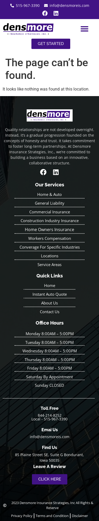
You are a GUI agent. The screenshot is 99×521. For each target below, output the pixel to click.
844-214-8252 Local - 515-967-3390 (49, 417)
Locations (49, 255)
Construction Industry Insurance (50, 220)
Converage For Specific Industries (50, 247)
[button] (84, 29)
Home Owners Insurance (49, 229)
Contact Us (49, 311)
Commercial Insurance (49, 211)
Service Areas (49, 264)
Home (49, 285)
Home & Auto (49, 194)
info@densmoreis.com (49, 436)
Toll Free (50, 408)
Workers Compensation (49, 238)
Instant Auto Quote (49, 294)
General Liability (49, 203)
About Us (49, 303)
